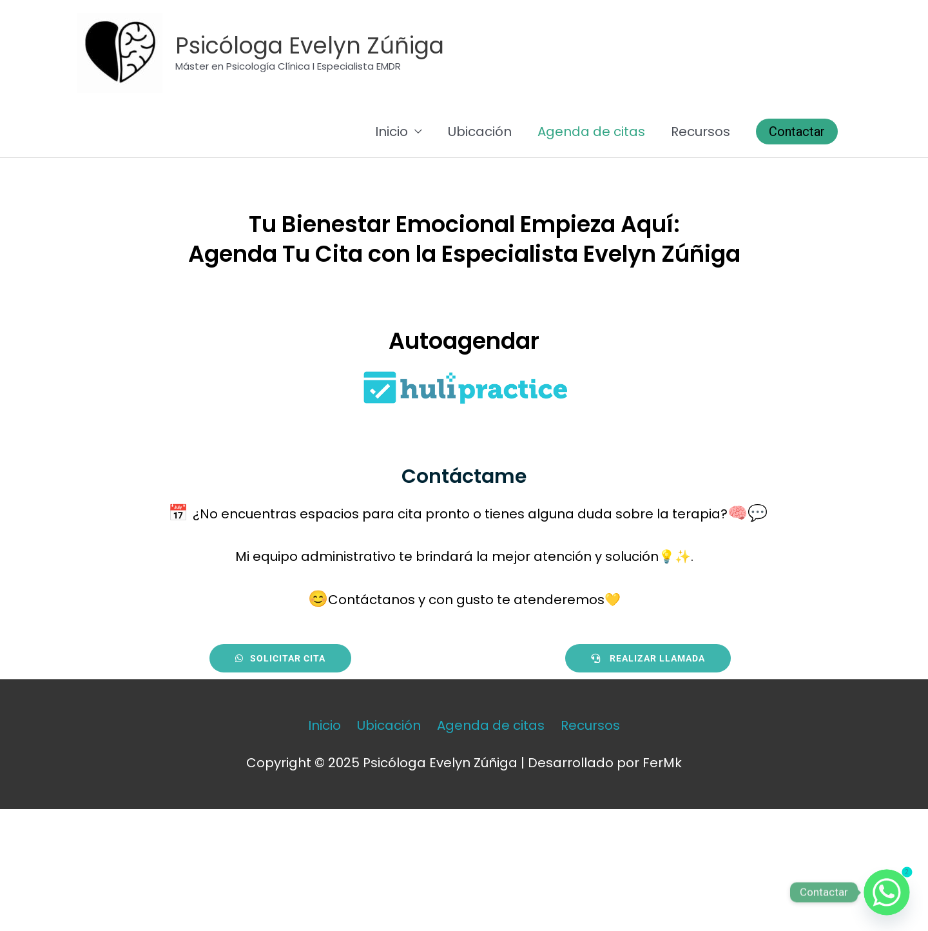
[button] (797, 131)
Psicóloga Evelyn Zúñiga (309, 45)
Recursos (700, 131)
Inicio (391, 131)
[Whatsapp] (886, 892)
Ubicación (480, 131)
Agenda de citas (591, 131)
